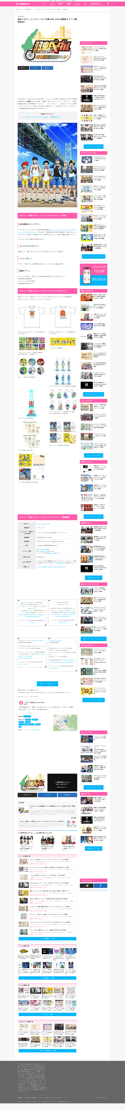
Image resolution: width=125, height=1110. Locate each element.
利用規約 (61, 1101)
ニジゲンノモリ (54, 229)
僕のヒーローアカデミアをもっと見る (93, 638)
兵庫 (34, 729)
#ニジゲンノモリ (31, 610)
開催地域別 (60, 4)
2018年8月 (21, 722)
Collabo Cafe (23, 4)
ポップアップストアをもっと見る (93, 256)
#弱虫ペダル (25, 602)
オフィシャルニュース (43, 523)
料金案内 (59, 563)
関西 (38, 729)
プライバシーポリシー (57, 1097)
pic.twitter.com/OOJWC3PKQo (63, 616)
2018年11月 (35, 719)
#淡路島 (73, 612)
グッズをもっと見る (47, 1014)
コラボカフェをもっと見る (93, 146)
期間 (20, 726)
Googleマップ (40, 549)
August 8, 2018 (63, 622)
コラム (85, 4)
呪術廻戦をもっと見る (93, 577)
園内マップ (51, 553)
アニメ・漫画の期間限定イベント (26, 724)
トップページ (44, 4)
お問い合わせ (33, 1084)
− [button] (55, 719)
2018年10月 (28, 719)
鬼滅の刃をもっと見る (93, 848)
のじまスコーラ (34, 232)
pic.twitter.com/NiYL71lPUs (26, 658)
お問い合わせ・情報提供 (30, 1097)
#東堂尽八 (61, 604)
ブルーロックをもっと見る (93, 787)
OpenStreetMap (69, 730)
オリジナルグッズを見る (41, 117)
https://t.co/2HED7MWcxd (25, 614)
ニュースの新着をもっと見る (47, 938)
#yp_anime (54, 614)
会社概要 (20, 1097)
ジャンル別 (52, 4)
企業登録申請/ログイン (96, 4)
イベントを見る (26, 117)
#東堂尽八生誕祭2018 (69, 614)
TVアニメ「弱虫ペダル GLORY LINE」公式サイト (50, 566)
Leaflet (62, 730)
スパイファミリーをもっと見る (93, 700)
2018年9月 (27, 722)
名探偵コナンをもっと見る (93, 516)
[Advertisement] (31, 83)
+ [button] (55, 717)
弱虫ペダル (37, 724)
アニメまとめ (77, 4)
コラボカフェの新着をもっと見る (47, 1050)
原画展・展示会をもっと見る (94, 394)
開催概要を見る (55, 117)
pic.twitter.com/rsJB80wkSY (66, 662)
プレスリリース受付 (44, 1097)
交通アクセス (44, 551)
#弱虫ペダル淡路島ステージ (67, 610)
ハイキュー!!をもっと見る (93, 455)
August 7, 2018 (23, 664)
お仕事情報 (68, 4)
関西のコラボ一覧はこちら (47, 683)
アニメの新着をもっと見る (47, 978)
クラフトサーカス (66, 229)
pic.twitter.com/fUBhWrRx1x (33, 616)
